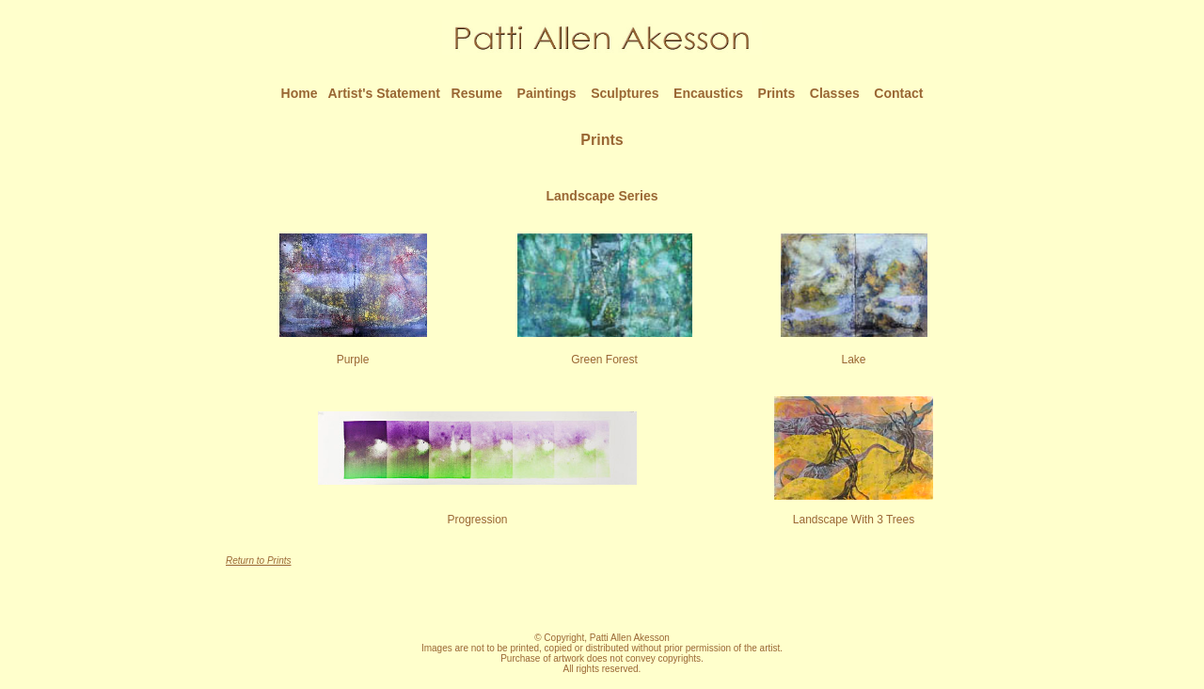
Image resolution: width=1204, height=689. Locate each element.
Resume (477, 93)
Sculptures (624, 93)
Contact (898, 93)
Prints (777, 93)
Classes (835, 93)
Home (299, 93)
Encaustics (708, 93)
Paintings (547, 93)
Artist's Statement (384, 93)
